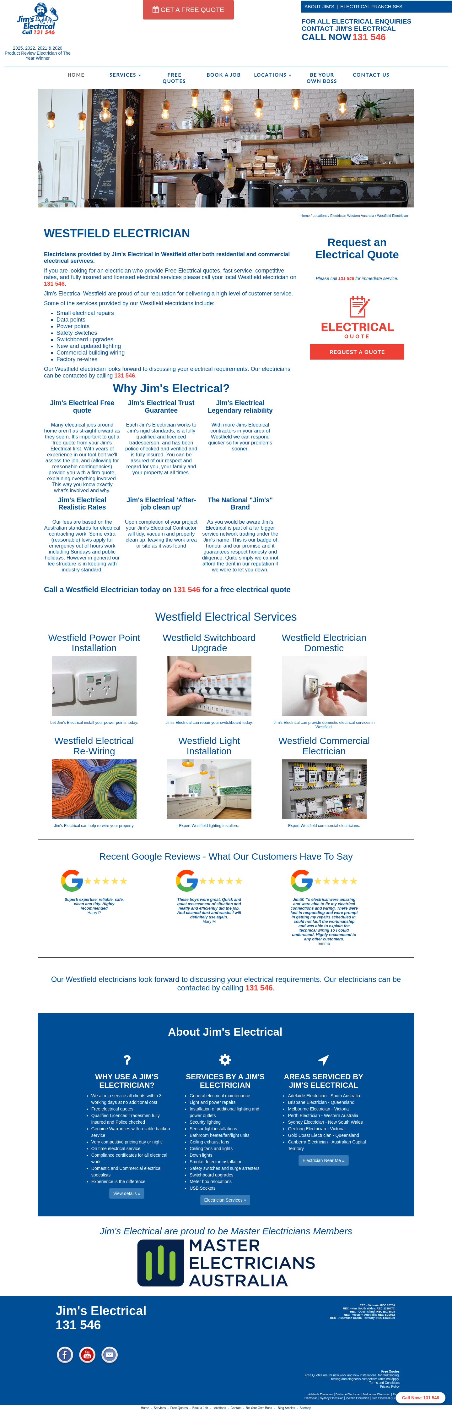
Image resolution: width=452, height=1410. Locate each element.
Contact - (238, 1408)
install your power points (105, 722)
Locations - (221, 1408)
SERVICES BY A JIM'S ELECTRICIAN (225, 1080)
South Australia (345, 1095)
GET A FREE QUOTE (188, 9)
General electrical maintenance (220, 1095)
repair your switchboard (220, 722)
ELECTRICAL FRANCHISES (371, 6)
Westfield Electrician (392, 216)
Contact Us (371, 75)
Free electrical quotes (112, 1108)
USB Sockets (202, 1188)
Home (75, 75)
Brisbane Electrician (307, 1102)
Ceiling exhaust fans (209, 1141)
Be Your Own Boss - (261, 1408)
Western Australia (341, 1115)
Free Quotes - (181, 1408)
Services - (162, 1408)
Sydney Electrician (306, 1122)
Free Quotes (174, 78)
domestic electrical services (346, 722)
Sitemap (305, 1408)
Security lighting (205, 1122)
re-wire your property (115, 825)
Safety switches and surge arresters (225, 1168)
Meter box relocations (211, 1181)
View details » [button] (126, 1193)
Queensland (343, 1102)
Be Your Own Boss (322, 78)
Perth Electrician (304, 1115)
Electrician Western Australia (352, 216)
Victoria (341, 1108)
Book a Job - (202, 1408)
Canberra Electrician (308, 1141)
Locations (272, 75)
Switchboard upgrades (211, 1174)
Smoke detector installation (216, 1161)
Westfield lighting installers (214, 825)
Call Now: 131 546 (420, 1397)
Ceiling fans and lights (211, 1148)
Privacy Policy (390, 1386)
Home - (147, 1408)
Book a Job (224, 75)
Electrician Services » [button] (225, 1200)
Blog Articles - (288, 1408)
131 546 (54, 284)
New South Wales (345, 1122)
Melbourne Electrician (309, 1108)
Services (125, 75)
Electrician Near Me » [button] (324, 1160)
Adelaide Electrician (307, 1095)
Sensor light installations (213, 1128)
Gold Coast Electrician (309, 1135)
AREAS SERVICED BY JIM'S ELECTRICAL (323, 1080)
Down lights (201, 1155)
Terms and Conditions (384, 1383)
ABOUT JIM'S (319, 6)
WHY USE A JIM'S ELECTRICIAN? (127, 1080)
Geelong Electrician (307, 1128)
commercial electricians (338, 825)
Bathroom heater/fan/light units (220, 1135)
